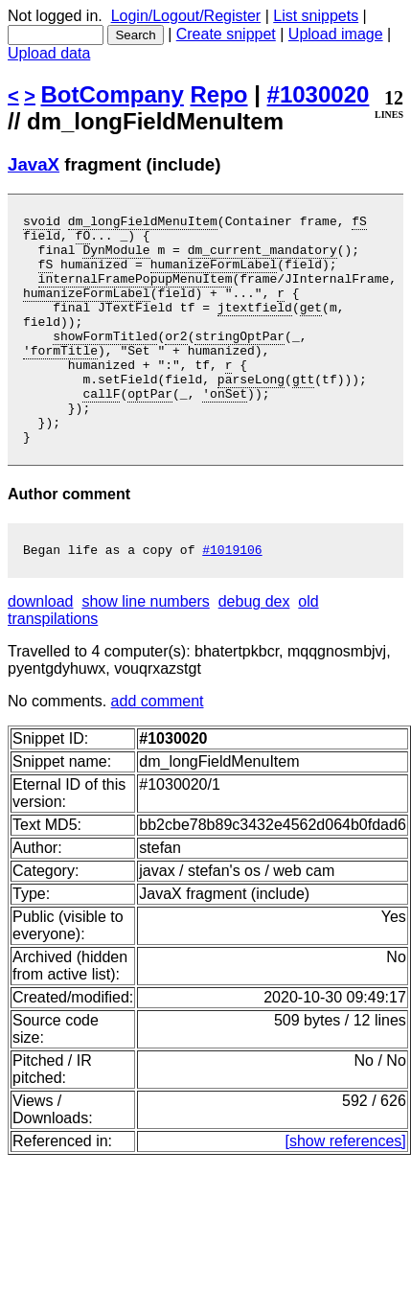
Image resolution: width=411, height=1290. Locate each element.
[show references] (345, 1190)
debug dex (254, 650)
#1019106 (232, 598)
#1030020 (318, 94)
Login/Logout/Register (186, 16)
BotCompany (112, 94)
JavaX (33, 164)
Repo (219, 94)
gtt (303, 413)
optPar (149, 430)
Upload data (49, 53)
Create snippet (226, 34)
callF (101, 430)
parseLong (251, 413)
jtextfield (254, 326)
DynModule (115, 257)
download (41, 650)
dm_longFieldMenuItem (142, 223)
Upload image (335, 34)
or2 (176, 361)
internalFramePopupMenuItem (135, 292)
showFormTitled (105, 361)
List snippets (315, 16)
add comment (157, 750)
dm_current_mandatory (262, 257)
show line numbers (145, 650)
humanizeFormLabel (214, 275)
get (311, 326)
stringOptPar (239, 361)
